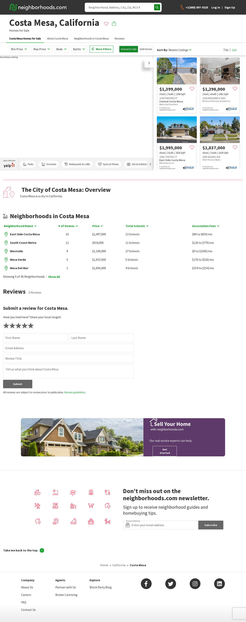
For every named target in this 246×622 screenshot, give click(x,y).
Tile (226, 49)
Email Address (14, 348)
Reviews (120, 38)
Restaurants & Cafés (77, 164)
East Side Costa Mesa (25, 234)
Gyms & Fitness (108, 164)
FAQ (23, 602)
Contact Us (28, 610)
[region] (77, 113)
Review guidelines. (75, 392)
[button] (149, 63)
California (118, 565)
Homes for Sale (128, 49)
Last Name (78, 337)
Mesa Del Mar (19, 268)
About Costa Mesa (57, 38)
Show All (54, 277)
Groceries (48, 164)
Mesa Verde (18, 259)
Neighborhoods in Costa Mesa (91, 38)
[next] (193, 71)
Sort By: (162, 49)
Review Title (13, 358)
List (234, 49)
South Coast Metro (23, 243)
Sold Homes (146, 49)
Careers (26, 595)
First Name (12, 337)
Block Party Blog (101, 587)
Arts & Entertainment (140, 164)
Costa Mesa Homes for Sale (25, 38)
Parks (28, 164)
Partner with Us (65, 587)
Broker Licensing (66, 595)
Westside (16, 251)
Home (104, 565)
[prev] (161, 71)
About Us (27, 587)
